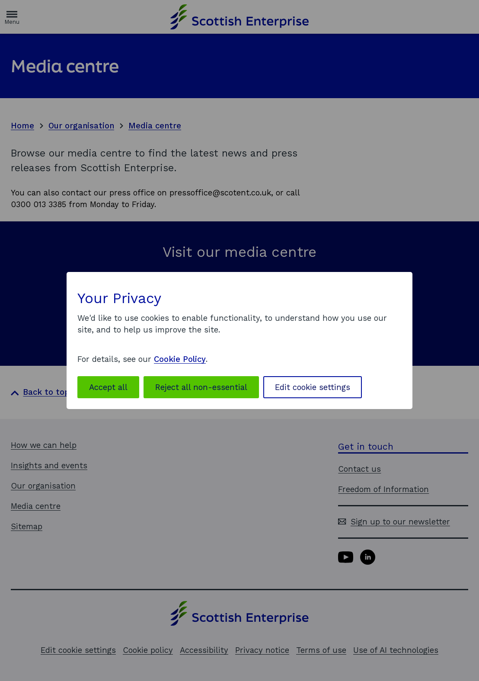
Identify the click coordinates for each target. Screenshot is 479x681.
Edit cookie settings (312, 387)
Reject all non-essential (201, 387)
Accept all (108, 387)
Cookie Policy (180, 359)
